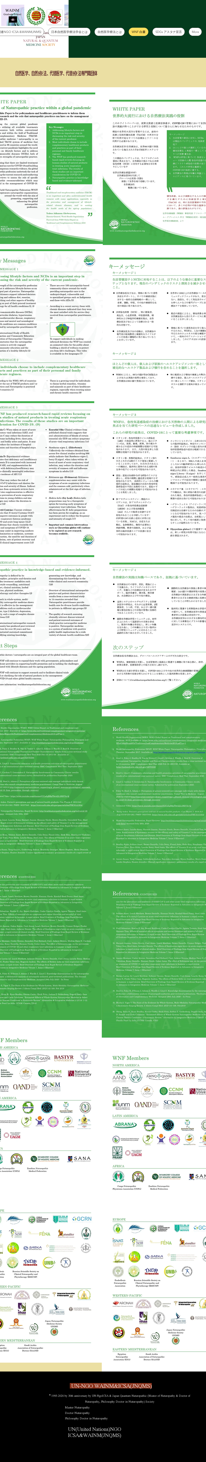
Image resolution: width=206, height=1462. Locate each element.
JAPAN (40, 37)
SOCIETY (48, 45)
